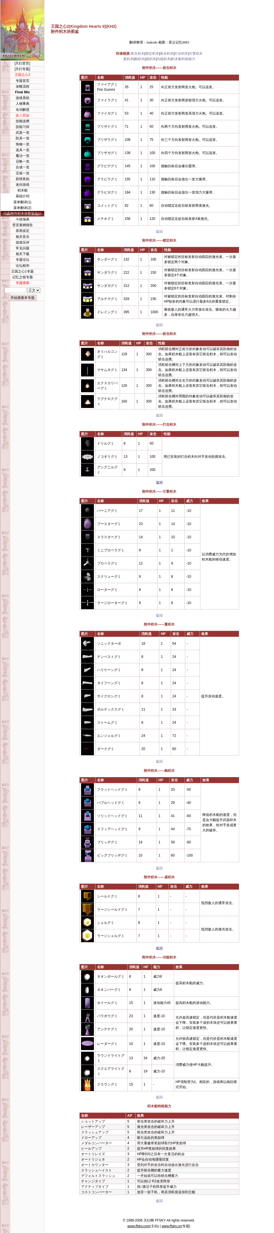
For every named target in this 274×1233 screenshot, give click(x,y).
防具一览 (22, 138)
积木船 (22, 190)
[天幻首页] (22, 63)
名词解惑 (22, 110)
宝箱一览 (22, 173)
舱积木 (139, 59)
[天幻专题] (22, 69)
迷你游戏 (22, 185)
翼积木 (128, 59)
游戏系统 (22, 98)
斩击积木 (167, 54)
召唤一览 (22, 161)
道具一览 (22, 150)
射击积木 (137, 54)
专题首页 (22, 81)
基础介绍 (22, 196)
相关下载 (22, 254)
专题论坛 (22, 260)
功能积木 (163, 59)
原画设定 (22, 231)
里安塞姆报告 (22, 225)
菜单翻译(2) (22, 208)
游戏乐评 (22, 242)
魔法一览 (22, 156)
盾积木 (151, 59)
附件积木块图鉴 (23, 214)
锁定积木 (152, 54)
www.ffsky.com (138, 1226)
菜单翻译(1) (22, 202)
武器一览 (22, 133)
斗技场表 (22, 219)
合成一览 (22, 167)
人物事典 (22, 104)
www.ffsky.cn (171, 1226)
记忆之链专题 (22, 277)
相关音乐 (22, 237)
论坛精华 (22, 266)
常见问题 (22, 248)
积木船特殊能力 (183, 59)
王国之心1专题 (22, 271)
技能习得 (22, 127)
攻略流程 (22, 86)
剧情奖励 (22, 179)
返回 (159, 232)
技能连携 (22, 121)
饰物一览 (22, 144)
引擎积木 (196, 54)
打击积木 (181, 54)
